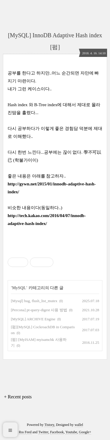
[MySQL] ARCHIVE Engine (33, 319)
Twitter (43, 432)
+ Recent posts (18, 396)
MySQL (19, 288)
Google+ (85, 432)
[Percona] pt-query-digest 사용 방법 (39, 310)
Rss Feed (25, 432)
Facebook (57, 432)
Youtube (71, 432)
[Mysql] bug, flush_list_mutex (34, 301)
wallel (79, 425)
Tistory (49, 425)
